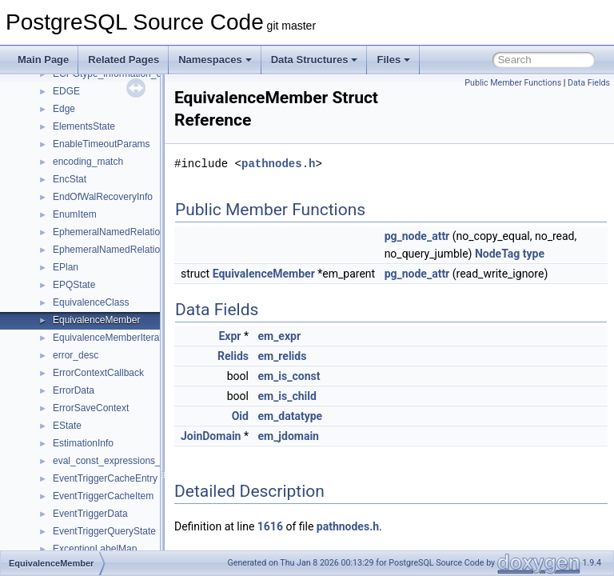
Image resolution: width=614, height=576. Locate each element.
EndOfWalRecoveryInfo (103, 196)
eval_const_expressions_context (122, 460)
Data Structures (314, 60)
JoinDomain (251, 453)
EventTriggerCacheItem (103, 496)
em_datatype (329, 433)
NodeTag (582, 253)
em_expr (319, 353)
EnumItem (75, 214)
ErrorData (73, 390)
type (435, 271)
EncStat (69, 179)
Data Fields (589, 83)
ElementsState (84, 126)
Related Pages (123, 60)
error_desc (75, 355)
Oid (280, 433)
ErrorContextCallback (98, 372)
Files (393, 60)
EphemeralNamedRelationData (119, 232)
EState (67, 425)
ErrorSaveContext (91, 408)
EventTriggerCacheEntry (105, 478)
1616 (310, 544)
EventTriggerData (90, 513)
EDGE (66, 91)
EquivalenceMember (96, 320)
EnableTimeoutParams (101, 144)
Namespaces (215, 60)
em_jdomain (328, 453)
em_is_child (326, 413)
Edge (64, 108)
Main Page (43, 60)
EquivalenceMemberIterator (111, 337)
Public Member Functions (512, 83)
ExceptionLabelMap (95, 548)
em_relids (321, 373)
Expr (269, 353)
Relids (273, 373)
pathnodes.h (318, 163)
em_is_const (328, 393)
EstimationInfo (83, 443)
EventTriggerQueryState (104, 531)
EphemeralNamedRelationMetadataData (139, 249)
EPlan (65, 267)
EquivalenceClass (91, 302)
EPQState (74, 284)
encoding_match (88, 161)
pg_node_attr (457, 236)
